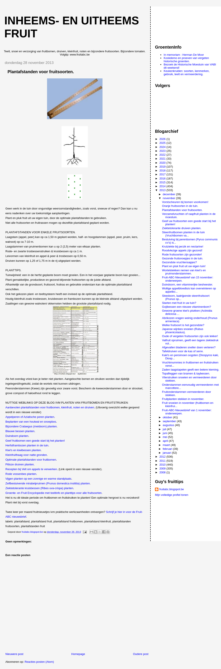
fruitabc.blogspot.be (171, 489)
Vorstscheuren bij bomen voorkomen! (185, 202)
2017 (162, 174)
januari (167, 452)
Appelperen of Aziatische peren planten (29, 417)
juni (165, 433)
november (169, 198)
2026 (162, 139)
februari (168, 448)
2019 (162, 166)
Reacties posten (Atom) (39, 661)
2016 (162, 178)
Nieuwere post (14, 654)
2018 (162, 170)
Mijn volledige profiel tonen (171, 494)
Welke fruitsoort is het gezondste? (183, 325)
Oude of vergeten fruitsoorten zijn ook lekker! (190, 336)
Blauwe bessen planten (19, 431)
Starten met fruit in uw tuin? (179, 302)
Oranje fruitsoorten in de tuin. (180, 206)
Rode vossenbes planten (20, 474)
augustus (169, 425)
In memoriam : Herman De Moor (184, 54)
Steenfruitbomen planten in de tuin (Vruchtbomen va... (183, 234)
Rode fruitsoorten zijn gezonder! (182, 254)
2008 (162, 472)
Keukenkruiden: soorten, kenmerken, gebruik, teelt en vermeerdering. (186, 72)
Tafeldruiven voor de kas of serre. (183, 351)
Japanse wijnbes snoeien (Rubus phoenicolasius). (182, 330)
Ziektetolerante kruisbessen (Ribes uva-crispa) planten (39, 488)
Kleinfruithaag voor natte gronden (26, 455)
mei (165, 437)
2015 (162, 182)
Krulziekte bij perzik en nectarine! (182, 246)
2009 (162, 468)
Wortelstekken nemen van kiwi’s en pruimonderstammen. (184, 272)
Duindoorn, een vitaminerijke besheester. (187, 284)
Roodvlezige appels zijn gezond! (182, 250)
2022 (162, 154)
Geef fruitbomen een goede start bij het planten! (35, 440)
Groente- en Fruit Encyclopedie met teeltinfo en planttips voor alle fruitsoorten (53, 493)
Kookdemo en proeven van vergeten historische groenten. (186, 59)
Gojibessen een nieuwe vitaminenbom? (186, 306)
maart (167, 445)
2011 (162, 460)
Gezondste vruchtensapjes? (179, 262)
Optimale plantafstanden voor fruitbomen (30, 459)
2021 (162, 158)
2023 (162, 150)
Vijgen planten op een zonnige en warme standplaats (38, 478)
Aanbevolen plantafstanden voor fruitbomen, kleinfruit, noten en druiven (49, 407)
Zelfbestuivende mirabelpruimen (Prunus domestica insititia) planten (47, 483)
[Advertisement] (174, 23)
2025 (162, 142)
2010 (162, 464)
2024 (162, 147)
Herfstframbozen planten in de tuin (26, 445)
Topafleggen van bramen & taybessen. (186, 373)
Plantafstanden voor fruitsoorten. (182, 210)
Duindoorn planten (16, 436)
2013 (162, 190)
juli (165, 429)
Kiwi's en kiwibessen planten (23, 450)
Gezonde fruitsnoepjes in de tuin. (182, 258)
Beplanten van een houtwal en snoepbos (30, 421)
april (166, 440)
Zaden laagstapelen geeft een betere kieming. (190, 369)
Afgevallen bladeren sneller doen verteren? (189, 347)
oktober (168, 417)
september (170, 421)
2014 (162, 186)
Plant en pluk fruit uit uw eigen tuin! (184, 266)
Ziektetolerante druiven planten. (181, 228)
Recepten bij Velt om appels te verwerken (31, 469)
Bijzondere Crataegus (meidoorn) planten (31, 426)
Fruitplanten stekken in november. (183, 399)
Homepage (78, 654)
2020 (162, 162)
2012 (162, 456)
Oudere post (140, 654)
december (169, 194)
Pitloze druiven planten (19, 464)
